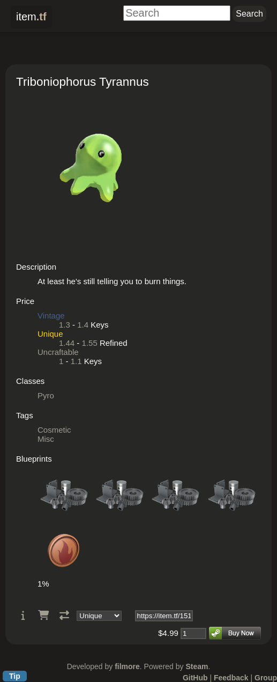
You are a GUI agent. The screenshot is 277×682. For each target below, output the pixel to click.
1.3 (64, 324)
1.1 (76, 361)
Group (265, 677)
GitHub (195, 677)
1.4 (82, 324)
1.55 (90, 342)
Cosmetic (54, 429)
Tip (14, 676)
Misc (46, 438)
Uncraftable (58, 352)
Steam (196, 666)
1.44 (66, 342)
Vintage (51, 315)
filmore (127, 666)
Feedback (231, 677)
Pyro (46, 395)
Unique (50, 333)
